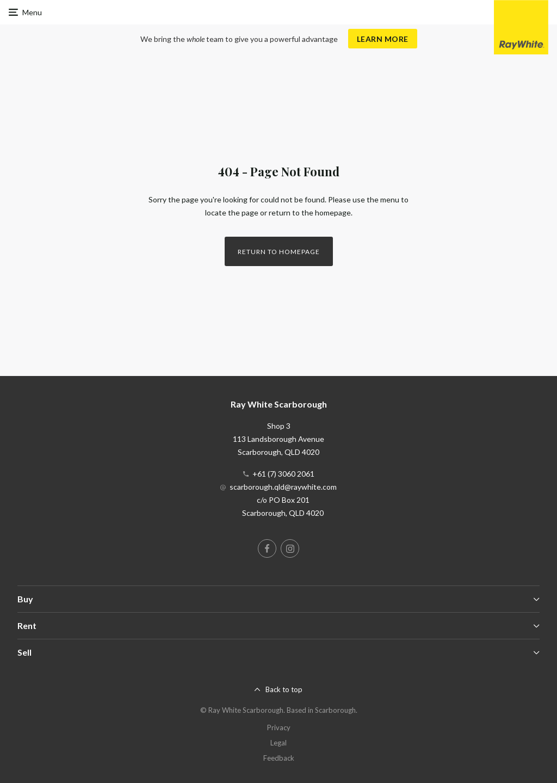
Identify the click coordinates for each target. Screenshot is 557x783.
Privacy (278, 727)
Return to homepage (279, 252)
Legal (278, 742)
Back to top (283, 689)
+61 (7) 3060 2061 (283, 473)
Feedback (278, 758)
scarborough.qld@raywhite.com (283, 486)
